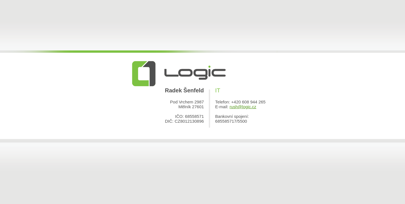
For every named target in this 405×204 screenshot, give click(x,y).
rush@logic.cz (243, 106)
